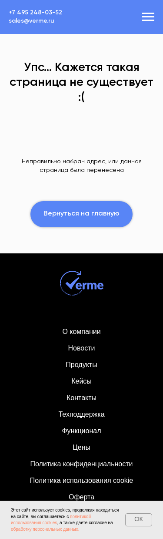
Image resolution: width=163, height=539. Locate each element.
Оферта (81, 497)
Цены (81, 447)
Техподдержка (81, 414)
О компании (81, 331)
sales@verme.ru (31, 21)
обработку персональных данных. (45, 529)
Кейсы (81, 381)
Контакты (81, 397)
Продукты (81, 364)
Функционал (81, 431)
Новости (81, 348)
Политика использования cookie (81, 480)
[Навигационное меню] (148, 17)
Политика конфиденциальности (81, 464)
